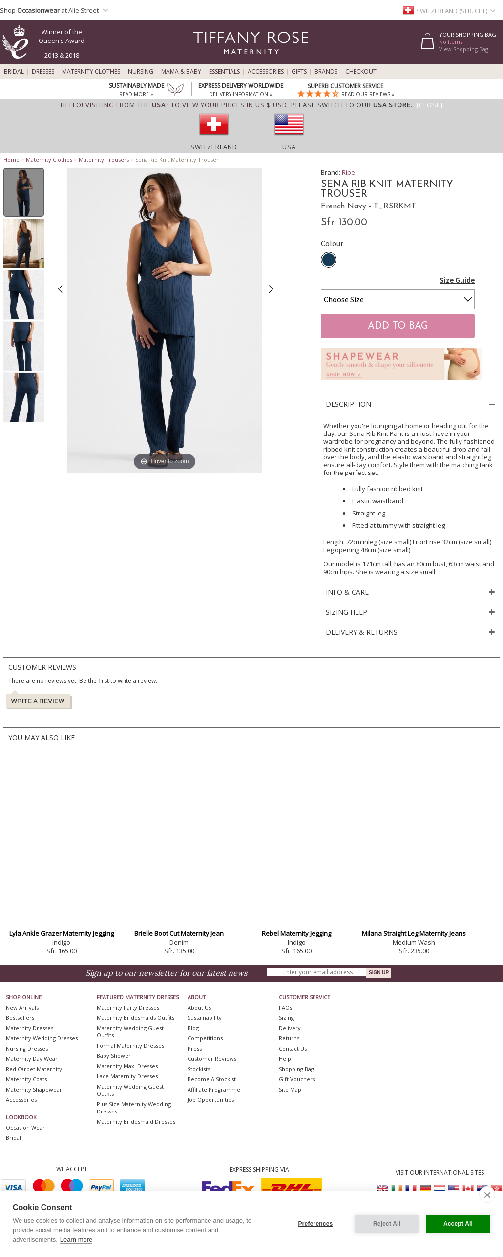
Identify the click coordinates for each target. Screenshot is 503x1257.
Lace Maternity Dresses (127, 1076)
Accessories (266, 72)
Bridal (14, 72)
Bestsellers (20, 1017)
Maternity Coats (26, 1079)
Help (285, 1058)
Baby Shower (114, 1055)
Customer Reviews (212, 1058)
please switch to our (351, 105)
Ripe (348, 172)
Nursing (140, 72)
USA (289, 147)
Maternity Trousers (104, 159)
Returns (289, 1038)
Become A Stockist (212, 1079)
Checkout (361, 72)
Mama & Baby (181, 72)
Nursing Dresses (27, 1048)
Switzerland (213, 147)
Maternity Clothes (91, 72)
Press (195, 1048)
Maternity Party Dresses (128, 1007)
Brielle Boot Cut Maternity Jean (179, 933)
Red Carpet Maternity (34, 1068)
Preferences (315, 1223)
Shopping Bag (296, 1068)
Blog (193, 1027)
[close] (487, 1194)
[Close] (430, 105)
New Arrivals (22, 1007)
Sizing (286, 1017)
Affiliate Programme (214, 1089)
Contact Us (293, 1048)
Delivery (290, 1027)
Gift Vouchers (297, 1079)
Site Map (290, 1089)
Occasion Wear (25, 1127)
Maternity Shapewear (34, 1089)
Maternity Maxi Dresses (127, 1066)
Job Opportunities (211, 1099)
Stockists (199, 1068)
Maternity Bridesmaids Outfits (135, 1017)
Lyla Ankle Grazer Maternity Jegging (61, 933)
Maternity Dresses (29, 1027)
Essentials (224, 72)
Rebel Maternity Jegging (296, 933)
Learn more (76, 1239)
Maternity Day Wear (32, 1058)
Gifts (299, 72)
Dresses (43, 72)
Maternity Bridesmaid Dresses (136, 1121)
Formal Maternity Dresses (130, 1045)
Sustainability (205, 1017)
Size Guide (457, 280)
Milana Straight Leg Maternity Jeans (414, 933)
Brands (325, 72)
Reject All (386, 1223)
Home (11, 159)
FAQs (285, 1007)
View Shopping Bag (463, 49)
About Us (199, 1007)
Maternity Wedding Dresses (42, 1038)
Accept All (458, 1223)
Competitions (205, 1038)
